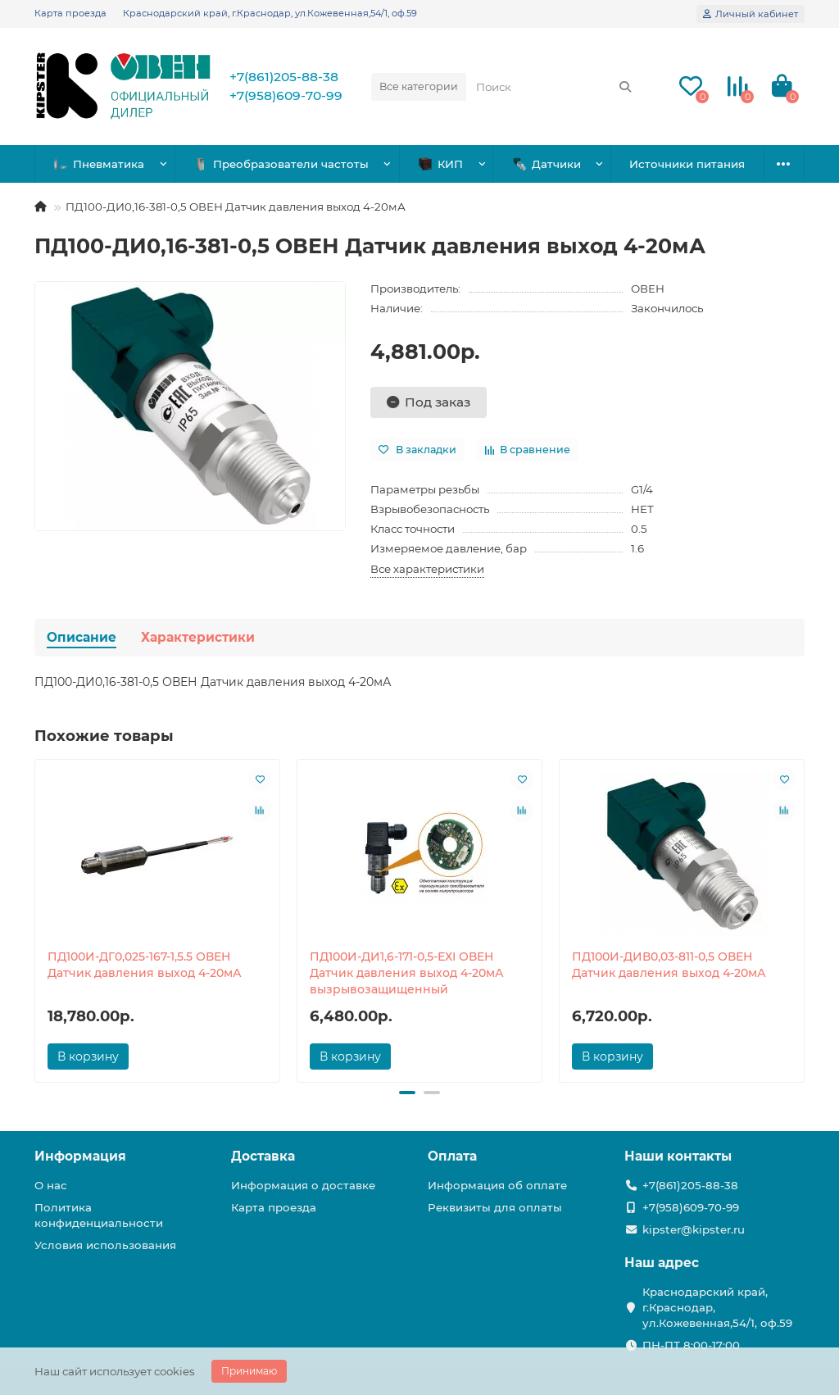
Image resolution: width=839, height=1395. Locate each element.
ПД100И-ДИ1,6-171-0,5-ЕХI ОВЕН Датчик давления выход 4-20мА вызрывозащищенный (407, 973)
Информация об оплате (497, 1185)
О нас (50, 1185)
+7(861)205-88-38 (283, 76)
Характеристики (198, 637)
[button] (407, 1092)
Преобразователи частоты (281, 164)
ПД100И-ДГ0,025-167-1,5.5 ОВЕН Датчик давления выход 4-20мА (145, 964)
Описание (81, 637)
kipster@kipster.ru (693, 1229)
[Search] (554, 87)
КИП (441, 164)
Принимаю (249, 1371)
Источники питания (687, 163)
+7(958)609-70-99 (285, 95)
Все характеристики (427, 568)
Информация (80, 1156)
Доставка (263, 1156)
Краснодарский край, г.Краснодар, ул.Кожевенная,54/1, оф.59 (270, 13)
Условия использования (105, 1245)
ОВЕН (647, 288)
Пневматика (99, 164)
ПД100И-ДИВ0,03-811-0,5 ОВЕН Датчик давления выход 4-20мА (669, 964)
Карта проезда (70, 13)
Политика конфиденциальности (98, 1215)
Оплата (452, 1156)
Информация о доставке (303, 1185)
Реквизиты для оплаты (495, 1207)
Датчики (547, 164)
